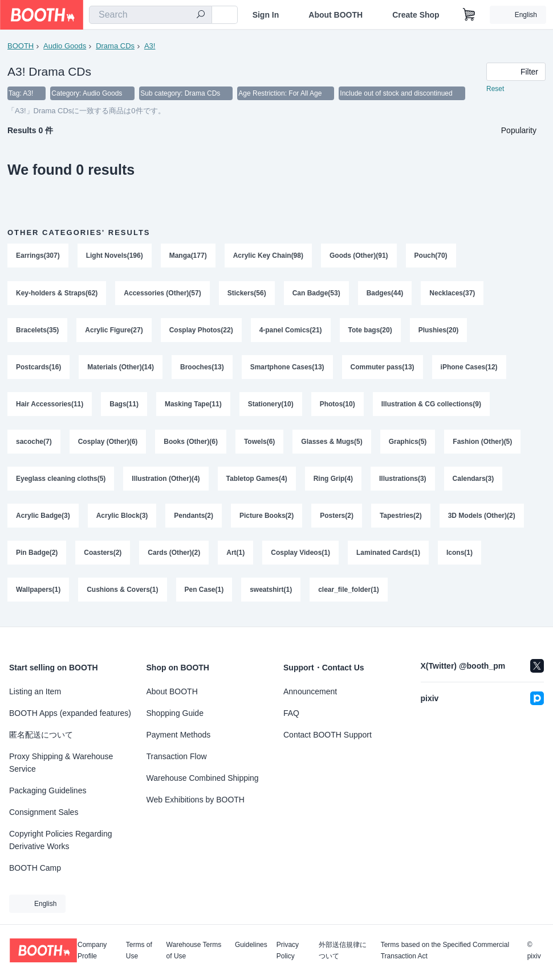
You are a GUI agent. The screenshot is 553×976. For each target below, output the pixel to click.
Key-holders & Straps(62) (56, 293)
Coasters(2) (102, 556)
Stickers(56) (246, 293)
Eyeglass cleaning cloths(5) (60, 481)
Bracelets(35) (37, 331)
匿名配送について (41, 734)
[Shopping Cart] (469, 15)
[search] (201, 15)
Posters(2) (336, 518)
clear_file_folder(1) (348, 594)
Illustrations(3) (402, 481)
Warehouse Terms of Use (194, 950)
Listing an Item (35, 691)
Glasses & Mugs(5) (332, 443)
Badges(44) (385, 293)
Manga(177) (188, 256)
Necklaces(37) (452, 293)
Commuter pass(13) (382, 368)
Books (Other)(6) (191, 443)
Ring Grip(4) (333, 481)
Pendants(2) (193, 518)
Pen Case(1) (204, 594)
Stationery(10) (271, 406)
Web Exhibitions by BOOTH (196, 799)
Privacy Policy (287, 950)
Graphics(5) (408, 443)
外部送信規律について (343, 950)
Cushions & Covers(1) (122, 594)
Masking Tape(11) (193, 406)
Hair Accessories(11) (49, 406)
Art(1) (235, 556)
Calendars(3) (473, 481)
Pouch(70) (431, 256)
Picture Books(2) (266, 518)
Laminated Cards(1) (388, 556)
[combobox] (150, 15)
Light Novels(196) (114, 256)
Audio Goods (64, 46)
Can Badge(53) (316, 293)
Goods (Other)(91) (359, 256)
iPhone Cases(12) (469, 368)
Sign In (266, 15)
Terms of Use (139, 950)
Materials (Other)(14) (120, 368)
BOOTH (20, 46)
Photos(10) (337, 406)
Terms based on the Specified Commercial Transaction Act (445, 950)
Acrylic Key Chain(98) (268, 256)
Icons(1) (459, 556)
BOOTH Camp (35, 867)
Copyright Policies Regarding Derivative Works (60, 840)
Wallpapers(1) (38, 594)
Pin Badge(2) (37, 556)
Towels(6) (259, 443)
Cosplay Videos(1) (300, 556)
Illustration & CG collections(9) (431, 406)
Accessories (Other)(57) (162, 293)
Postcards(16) (38, 368)
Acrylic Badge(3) (43, 518)
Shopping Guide (175, 713)
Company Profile (92, 950)
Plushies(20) (438, 331)
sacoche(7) (34, 443)
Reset (495, 89)
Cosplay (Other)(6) (108, 443)
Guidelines (251, 945)
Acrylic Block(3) (122, 518)
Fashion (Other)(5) (483, 443)
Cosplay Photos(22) (201, 331)
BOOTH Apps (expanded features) (70, 713)
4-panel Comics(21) (290, 331)
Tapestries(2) (401, 518)
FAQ (291, 713)
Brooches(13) (202, 368)
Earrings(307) (38, 256)
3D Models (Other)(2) (481, 518)
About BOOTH (335, 15)
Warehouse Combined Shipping (203, 778)
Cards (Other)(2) (174, 556)
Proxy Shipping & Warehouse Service (61, 762)
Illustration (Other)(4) (166, 481)
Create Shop (415, 15)
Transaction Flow (177, 756)
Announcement (310, 691)
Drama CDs (115, 46)
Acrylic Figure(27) (114, 331)
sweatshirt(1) (271, 594)
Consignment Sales (43, 812)
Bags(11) (124, 406)
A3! (150, 46)
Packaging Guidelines (47, 790)
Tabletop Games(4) (256, 481)
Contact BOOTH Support (327, 734)
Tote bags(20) (370, 331)
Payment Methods (179, 734)
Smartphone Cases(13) (287, 368)
